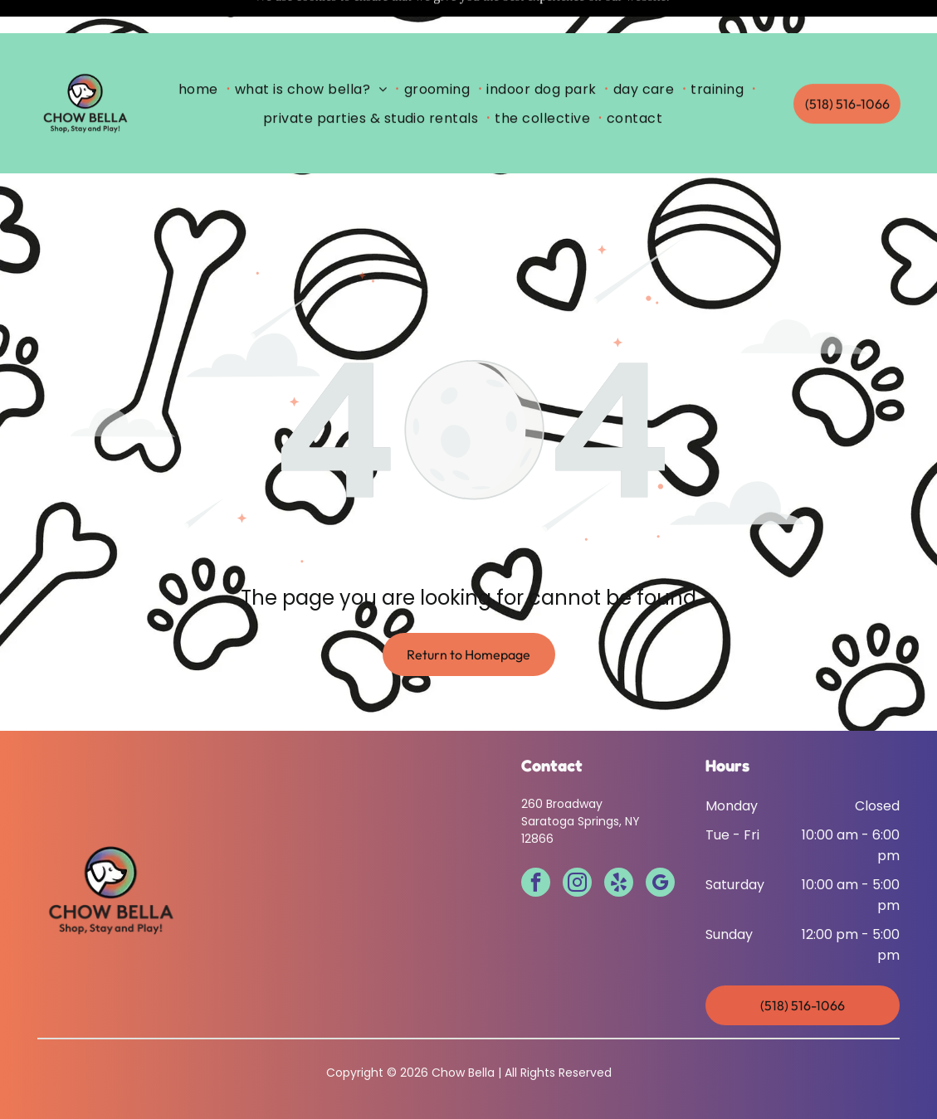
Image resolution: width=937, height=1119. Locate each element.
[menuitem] (201, 55)
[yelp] (618, 842)
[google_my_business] (660, 842)
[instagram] (577, 842)
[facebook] (535, 842)
